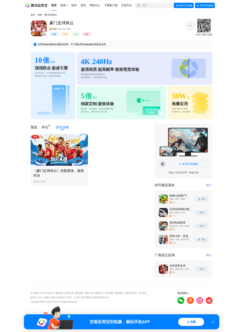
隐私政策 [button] (119, 293)
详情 (201, 212)
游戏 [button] (40, 15)
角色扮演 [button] (173, 226)
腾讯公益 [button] (89, 293)
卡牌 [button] (65, 34)
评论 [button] (44, 127)
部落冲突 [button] (185, 239)
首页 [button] (33, 15)
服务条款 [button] (59, 293)
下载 (201, 199)
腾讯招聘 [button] (79, 293)
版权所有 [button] (99, 293)
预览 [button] (34, 127)
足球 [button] (76, 34)
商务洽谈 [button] (69, 293)
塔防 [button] (177, 199)
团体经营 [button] (179, 269)
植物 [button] (183, 199)
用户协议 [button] (143, 293)
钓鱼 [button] (187, 226)
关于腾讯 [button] (35, 293)
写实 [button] (87, 34)
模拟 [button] (177, 212)
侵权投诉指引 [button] (131, 293)
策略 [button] (54, 34)
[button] (36, 5)
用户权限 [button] (109, 293)
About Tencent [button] (46, 293)
